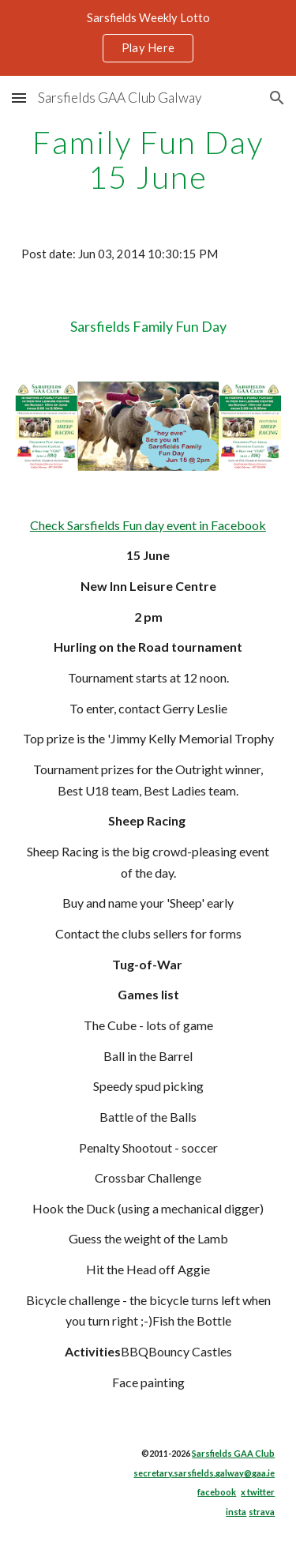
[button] (19, 97)
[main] (148, 159)
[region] (148, 38)
